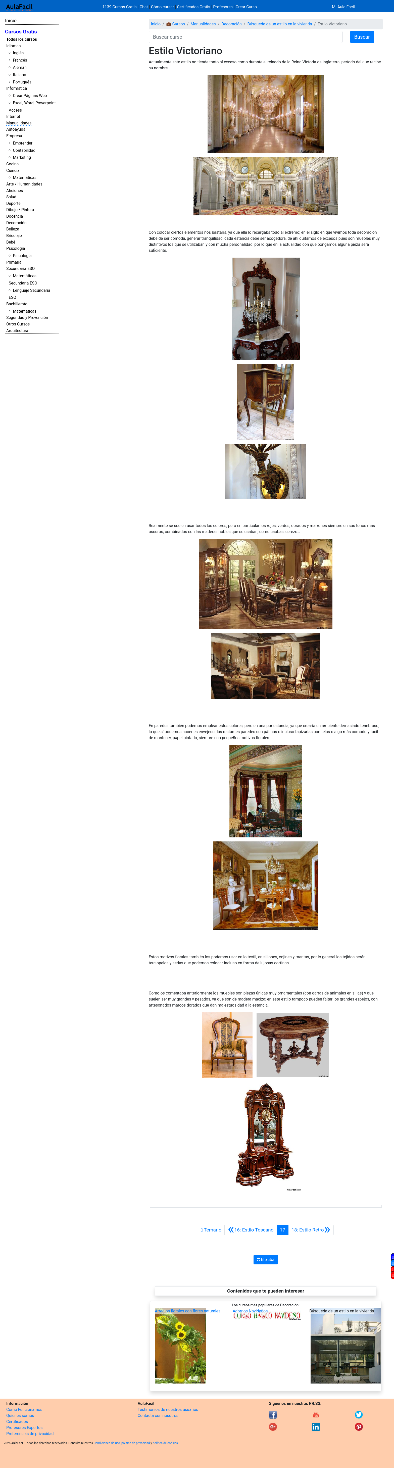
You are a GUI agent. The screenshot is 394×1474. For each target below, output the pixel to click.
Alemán (19, 67)
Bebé (10, 242)
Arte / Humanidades (24, 184)
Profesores (223, 7)
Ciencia (13, 170)
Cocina (12, 164)
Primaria (13, 262)
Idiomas (13, 45)
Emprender (22, 143)
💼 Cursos (175, 24)
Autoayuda (15, 129)
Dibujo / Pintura (20, 209)
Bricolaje (14, 235)
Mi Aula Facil (343, 7)
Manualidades (18, 123)
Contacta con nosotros (158, 1415)
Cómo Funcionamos (24, 1409)
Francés (20, 60)
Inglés (18, 53)
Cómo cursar (162, 7)
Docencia (14, 216)
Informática (16, 88)
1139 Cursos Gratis (120, 7)
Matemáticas (24, 177)
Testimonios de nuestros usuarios (168, 1409)
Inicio (11, 20)
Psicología (15, 248)
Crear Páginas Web (30, 95)
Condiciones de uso (107, 1443)
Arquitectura (17, 330)
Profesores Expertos (24, 1427)
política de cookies (165, 1443)
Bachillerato (16, 304)
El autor (266, 1259)
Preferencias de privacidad (30, 1433)
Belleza (12, 229)
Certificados (17, 1421)
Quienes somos (20, 1415)
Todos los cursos (21, 39)
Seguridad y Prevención (27, 317)
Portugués (22, 82)
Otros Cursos (18, 324)
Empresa (14, 135)
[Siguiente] (311, 1230)
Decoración (16, 222)
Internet (13, 116)
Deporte (13, 203)
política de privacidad (135, 1443)
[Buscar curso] (245, 37)
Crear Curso (246, 7)
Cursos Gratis (21, 32)
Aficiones (14, 190)
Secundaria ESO (20, 268)
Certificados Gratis (193, 7)
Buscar (362, 37)
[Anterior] (250, 1230)
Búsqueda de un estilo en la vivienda (279, 24)
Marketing (22, 157)
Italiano (19, 74)
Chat (144, 7)
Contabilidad (24, 150)
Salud (11, 197)
